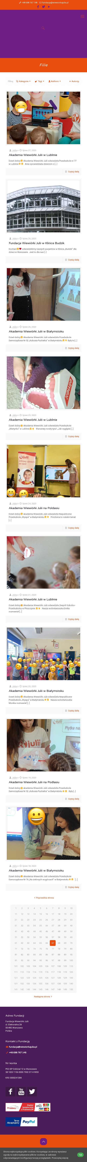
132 (22, 983)
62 (22, 943)
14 (34, 914)
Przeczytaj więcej (60, 1158)
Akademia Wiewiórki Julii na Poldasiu (34, 508)
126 (46, 978)
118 (59, 972)
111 (16, 972)
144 (34, 989)
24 (34, 920)
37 (53, 925)
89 (65, 954)
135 (40, 983)
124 (34, 978)
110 (71, 966)
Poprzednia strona (43, 898)
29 (65, 920)
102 (22, 966)
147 (52, 989)
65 (40, 943)
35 (40, 925)
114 (34, 972)
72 (22, 949)
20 (71, 914)
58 (59, 937)
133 (28, 983)
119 (65, 972)
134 (34, 983)
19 (65, 914)
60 (71, 937)
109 (65, 966)
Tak (80, 1155)
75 (40, 949)
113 (28, 972)
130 (71, 978)
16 (46, 914)
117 (52, 972)
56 (46, 937)
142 (22, 989)
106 (46, 966)
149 (65, 989)
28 (59, 920)
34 (34, 925)
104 (34, 966)
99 (65, 960)
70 (71, 943)
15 (40, 914)
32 (22, 925)
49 (65, 931)
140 (71, 983)
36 (46, 925)
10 (71, 908)
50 (71, 931)
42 (22, 931)
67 (53, 943)
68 (59, 943)
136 (46, 983)
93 (28, 960)
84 (34, 954)
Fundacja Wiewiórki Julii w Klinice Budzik (36, 243)
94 (34, 960)
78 (59, 949)
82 (22, 954)
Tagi (39, 81)
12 (22, 914)
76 (46, 949)
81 (16, 954)
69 (65, 943)
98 (59, 960)
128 (59, 978)
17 (53, 914)
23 (28, 920)
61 (16, 943)
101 (16, 966)
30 (71, 920)
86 (46, 954)
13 (28, 914)
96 (46, 960)
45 (40, 931)
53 (28, 937)
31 (16, 925)
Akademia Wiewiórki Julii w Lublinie (33, 155)
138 (59, 983)
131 (16, 983)
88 (59, 954)
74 (34, 949)
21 (16, 920)
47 (53, 931)
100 (71, 960)
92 (22, 960)
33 (28, 925)
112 (22, 972)
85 (40, 954)
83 (28, 954)
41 (16, 931)
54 (34, 937)
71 (16, 949)
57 (53, 937)
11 (16, 914)
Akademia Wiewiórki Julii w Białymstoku (36, 331)
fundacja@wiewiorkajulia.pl (55, 2)
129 (65, 978)
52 (22, 937)
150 (71, 989)
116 (46, 972)
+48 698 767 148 (29, 2)
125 (40, 978)
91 (16, 960)
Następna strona (43, 996)
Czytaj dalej (73, 171)
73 (28, 949)
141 (16, 989)
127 (52, 978)
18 (59, 914)
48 (59, 931)
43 (28, 931)
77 (53, 949)
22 (22, 920)
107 (52, 966)
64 (34, 943)
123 (28, 978)
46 (46, 931)
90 (71, 954)
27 (53, 920)
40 (71, 925)
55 (40, 937)
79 (65, 949)
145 (40, 989)
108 (59, 966)
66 (46, 943)
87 (53, 954)
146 (46, 989)
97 (53, 960)
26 (46, 920)
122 (22, 978)
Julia (14, 150)
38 (59, 925)
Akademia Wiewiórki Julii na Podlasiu (34, 782)
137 (52, 983)
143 (28, 989)
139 (65, 983)
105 (40, 966)
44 (34, 931)
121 (16, 978)
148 (59, 989)
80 (71, 949)
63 (28, 943)
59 (65, 937)
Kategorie (23, 81)
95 (40, 960)
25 (40, 920)
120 (71, 972)
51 (16, 937)
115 (40, 972)
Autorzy (74, 81)
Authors (55, 81)
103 (28, 966)
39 (65, 925)
